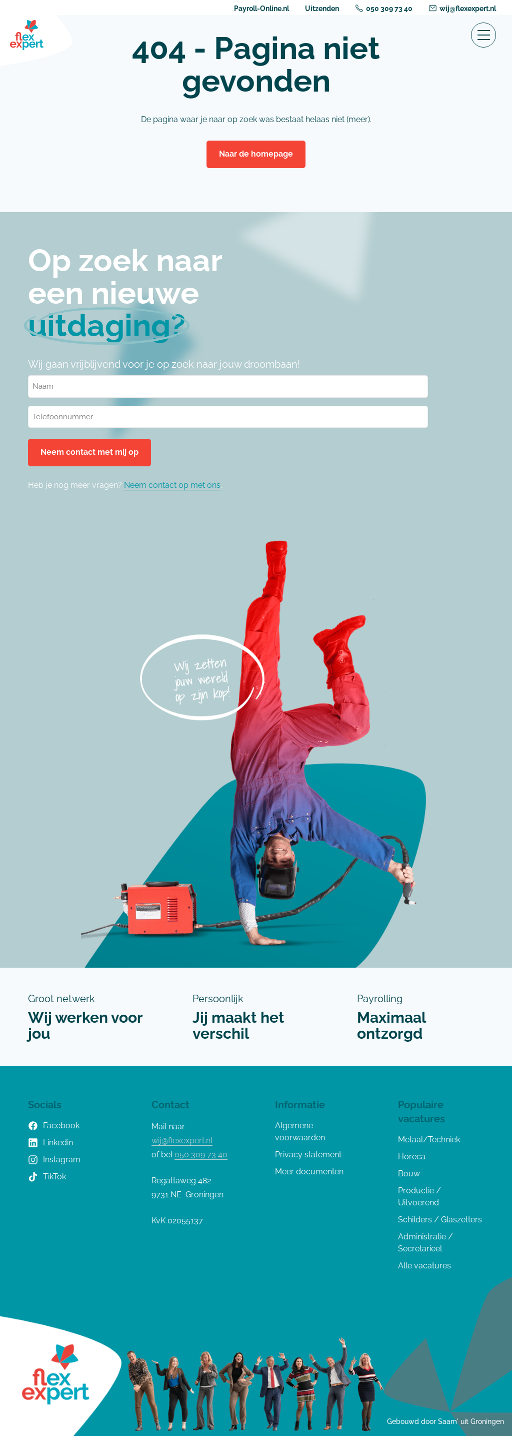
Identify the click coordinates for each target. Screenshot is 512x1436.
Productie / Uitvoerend (419, 1196)
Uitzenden (322, 8)
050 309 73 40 (383, 8)
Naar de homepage (256, 154)
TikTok (47, 1177)
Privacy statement (308, 1154)
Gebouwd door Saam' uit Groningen (445, 1421)
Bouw (409, 1173)
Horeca (412, 1156)
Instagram (54, 1160)
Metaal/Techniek (429, 1139)
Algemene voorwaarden (300, 1131)
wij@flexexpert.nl (462, 8)
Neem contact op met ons (172, 485)
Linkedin (50, 1143)
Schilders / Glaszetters (440, 1219)
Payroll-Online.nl (261, 8)
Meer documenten (309, 1171)
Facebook (54, 1126)
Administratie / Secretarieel (425, 1242)
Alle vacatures (424, 1265)
